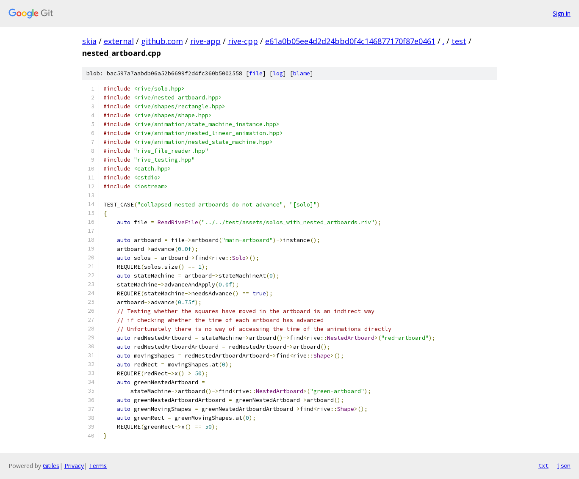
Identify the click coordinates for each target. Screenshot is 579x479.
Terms (98, 466)
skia (89, 41)
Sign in (562, 13)
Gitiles (51, 466)
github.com (162, 41)
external (119, 41)
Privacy (74, 466)
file (256, 73)
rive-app (205, 41)
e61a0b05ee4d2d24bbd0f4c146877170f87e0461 (350, 41)
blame (301, 73)
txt (543, 465)
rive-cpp (243, 41)
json (564, 465)
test (459, 41)
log (278, 73)
